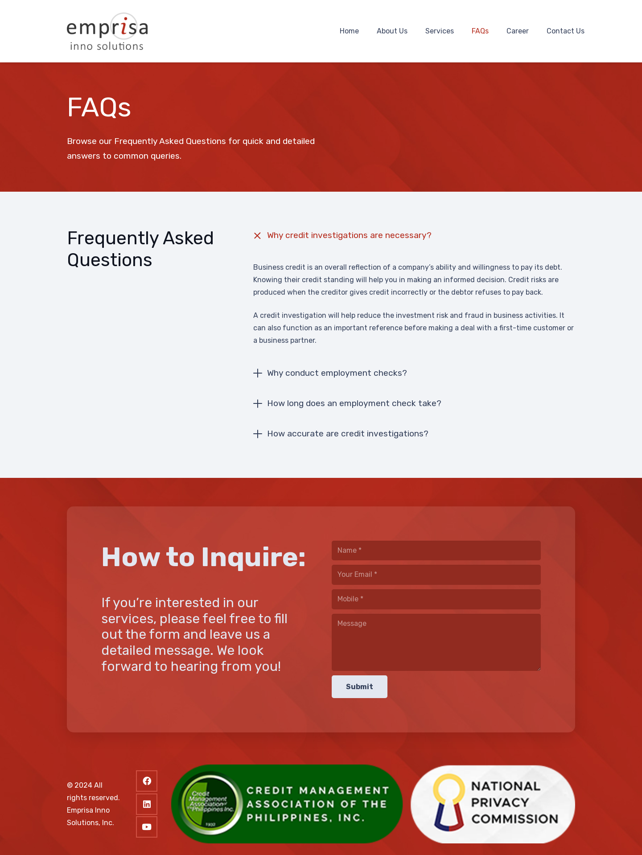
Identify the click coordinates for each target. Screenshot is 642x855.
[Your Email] (436, 575)
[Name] (436, 551)
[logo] (107, 31)
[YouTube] (146, 827)
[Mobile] (436, 599)
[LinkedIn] (146, 804)
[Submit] (359, 686)
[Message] (436, 642)
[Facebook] (146, 781)
